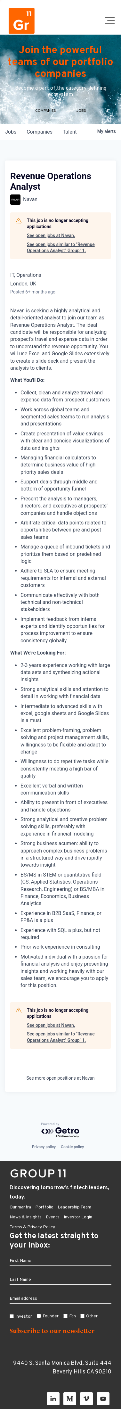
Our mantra (20, 1207)
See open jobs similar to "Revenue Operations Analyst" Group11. (61, 247)
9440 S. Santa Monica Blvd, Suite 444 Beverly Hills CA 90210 (62, 1368)
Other (92, 1316)
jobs (10, 132)
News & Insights (26, 1217)
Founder (51, 1316)
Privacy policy (44, 1147)
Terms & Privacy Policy (32, 1227)
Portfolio (44, 1207)
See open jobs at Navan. (51, 235)
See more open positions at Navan (61, 1078)
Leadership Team (74, 1207)
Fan (72, 1316)
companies (39, 132)
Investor (23, 1316)
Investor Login (78, 1217)
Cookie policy (72, 1147)
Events (53, 1217)
